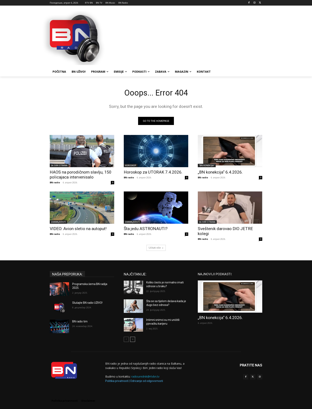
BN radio (55, 182)
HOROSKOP (130, 165)
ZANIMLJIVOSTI (58, 222)
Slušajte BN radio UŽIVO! (87, 302)
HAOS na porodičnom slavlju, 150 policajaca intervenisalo (80, 175)
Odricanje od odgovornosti (146, 381)
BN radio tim (80, 321)
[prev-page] (126, 339)
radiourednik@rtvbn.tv (145, 377)
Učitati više (156, 247)
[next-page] (132, 339)
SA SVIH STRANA (59, 165)
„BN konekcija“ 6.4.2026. (220, 172)
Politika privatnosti (116, 381)
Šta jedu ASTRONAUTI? (146, 228)
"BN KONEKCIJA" (206, 165)
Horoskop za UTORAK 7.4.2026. (153, 172)
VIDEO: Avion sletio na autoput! (78, 228)
